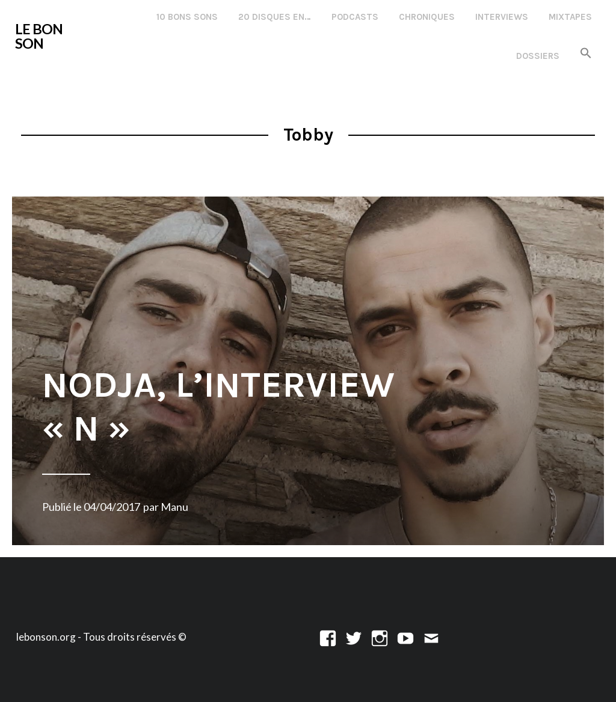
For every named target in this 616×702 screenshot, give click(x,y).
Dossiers (537, 55)
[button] (586, 53)
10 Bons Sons (187, 16)
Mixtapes (570, 16)
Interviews (501, 16)
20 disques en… (274, 16)
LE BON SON (39, 36)
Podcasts (354, 16)
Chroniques (427, 16)
